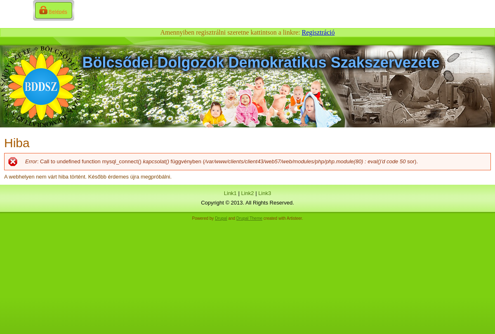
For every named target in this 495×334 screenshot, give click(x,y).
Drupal (221, 218)
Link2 (247, 193)
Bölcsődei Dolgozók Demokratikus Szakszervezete (261, 62)
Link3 (264, 193)
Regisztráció (318, 32)
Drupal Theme (249, 218)
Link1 (230, 193)
